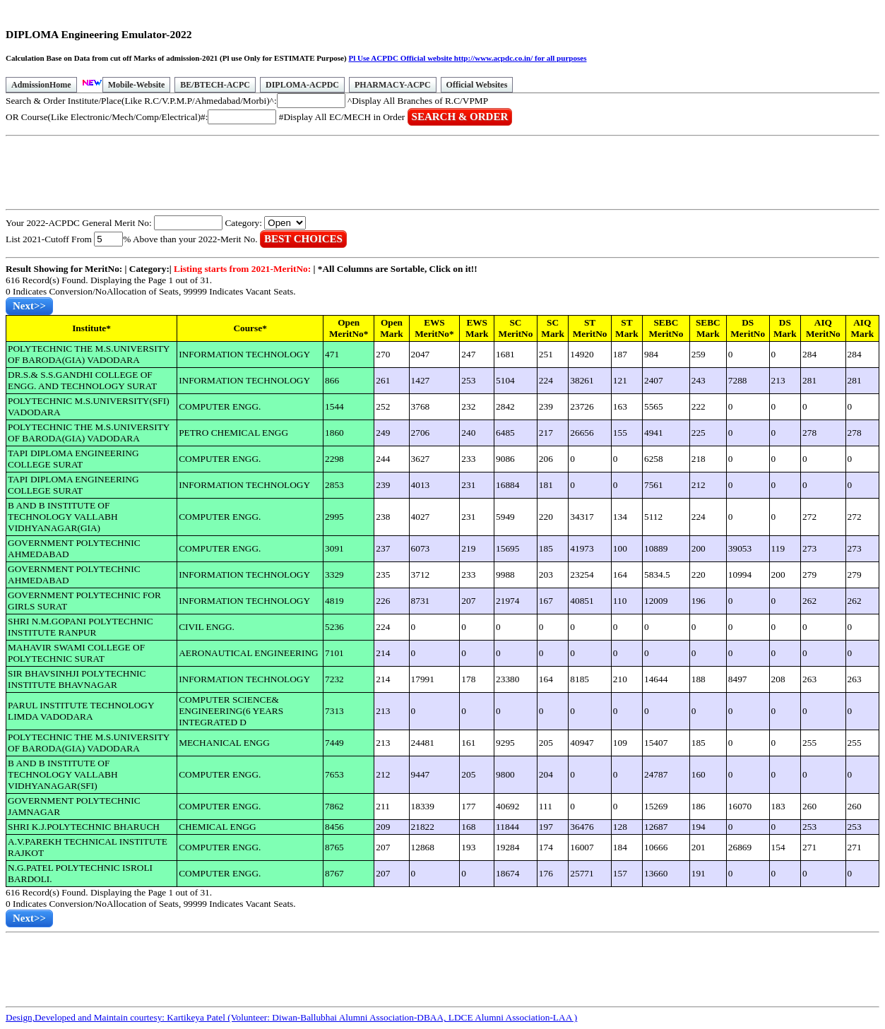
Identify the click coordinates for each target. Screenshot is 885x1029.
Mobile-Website (136, 85)
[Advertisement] (263, 173)
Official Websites (477, 85)
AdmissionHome (41, 85)
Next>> (29, 305)
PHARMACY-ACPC (393, 85)
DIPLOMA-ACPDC (302, 85)
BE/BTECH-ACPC (215, 85)
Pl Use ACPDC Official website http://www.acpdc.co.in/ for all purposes (467, 58)
